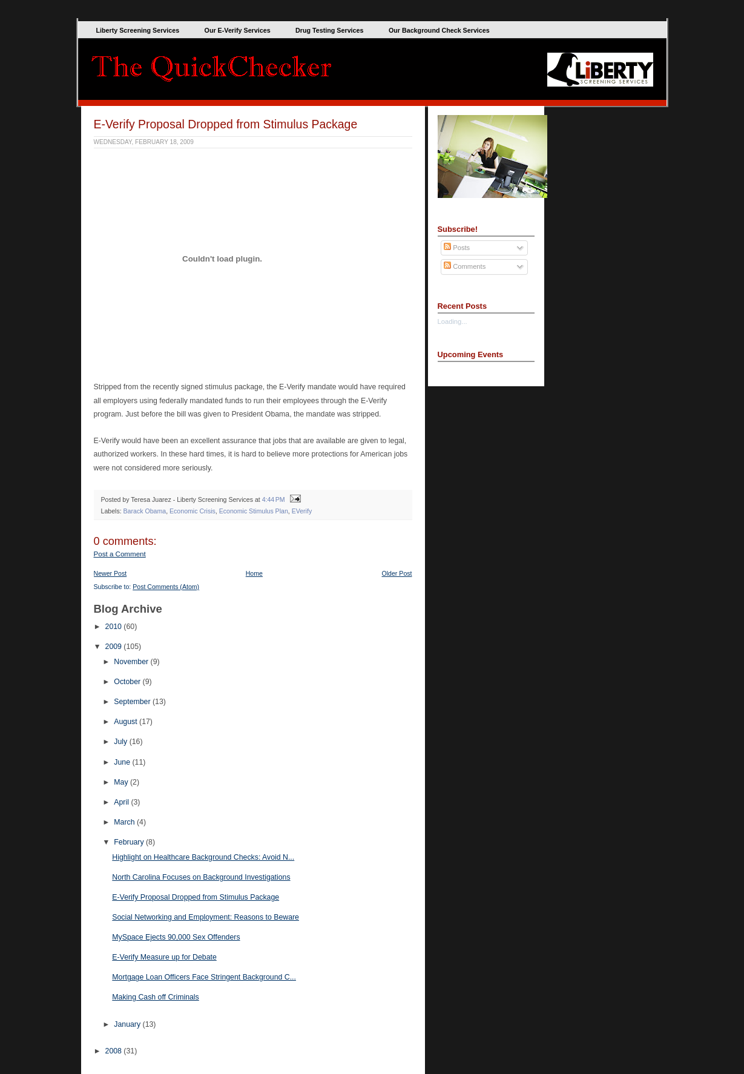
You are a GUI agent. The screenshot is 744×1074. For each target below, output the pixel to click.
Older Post (397, 573)
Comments (465, 266)
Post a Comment (120, 554)
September (133, 701)
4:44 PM (273, 499)
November (132, 661)
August (126, 721)
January (128, 1024)
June (123, 762)
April (122, 802)
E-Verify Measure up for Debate (164, 957)
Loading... (452, 321)
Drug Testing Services (329, 30)
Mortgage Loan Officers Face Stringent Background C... (204, 977)
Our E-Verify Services (238, 30)
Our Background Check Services (439, 30)
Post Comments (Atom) (166, 586)
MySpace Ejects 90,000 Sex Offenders (176, 937)
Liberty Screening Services (138, 30)
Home (254, 573)
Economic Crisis (193, 511)
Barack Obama (144, 511)
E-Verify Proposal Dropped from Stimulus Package (226, 124)
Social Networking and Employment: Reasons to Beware (205, 917)
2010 (114, 626)
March (125, 822)
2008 (114, 1051)
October (128, 681)
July (121, 741)
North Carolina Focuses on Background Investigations (201, 877)
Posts (457, 247)
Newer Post (110, 573)
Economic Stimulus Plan (253, 511)
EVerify (302, 511)
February (130, 842)
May (122, 782)
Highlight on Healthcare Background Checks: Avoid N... (203, 857)
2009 (114, 646)
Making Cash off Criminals (155, 997)
